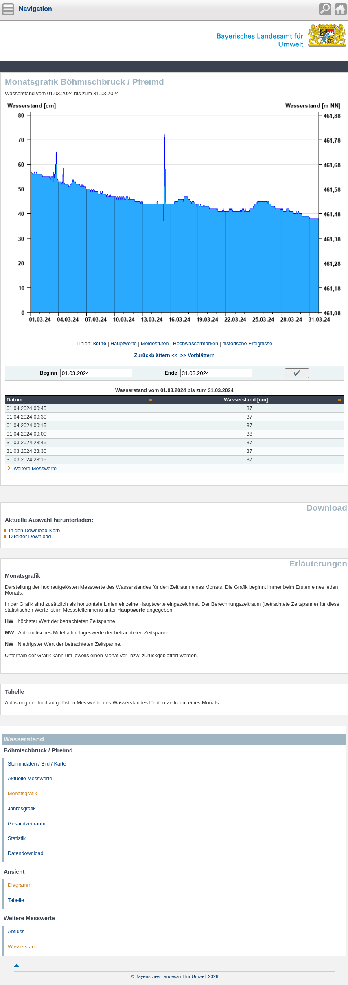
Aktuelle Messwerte (30, 778)
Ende (170, 373)
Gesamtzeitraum (26, 824)
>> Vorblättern (197, 355)
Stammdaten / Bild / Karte (37, 764)
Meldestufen (155, 344)
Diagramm (19, 885)
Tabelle (16, 900)
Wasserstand (22, 947)
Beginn (48, 373)
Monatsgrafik (22, 793)
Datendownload (26, 853)
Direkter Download (30, 537)
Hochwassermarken (195, 344)
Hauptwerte (123, 344)
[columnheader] (80, 400)
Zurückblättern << (155, 355)
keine (99, 344)
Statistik (17, 838)
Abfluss (16, 932)
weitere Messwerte (35, 469)
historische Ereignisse (247, 344)
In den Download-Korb (34, 530)
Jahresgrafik (22, 809)
